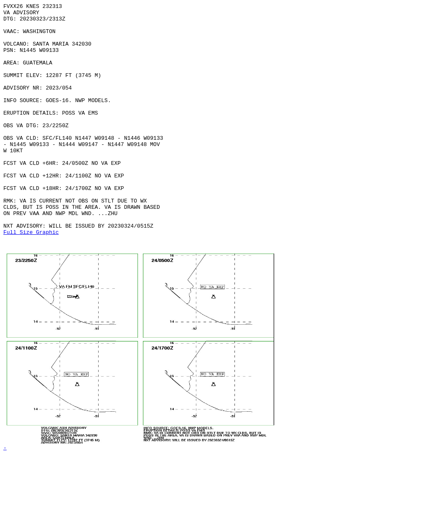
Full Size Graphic (31, 278)
